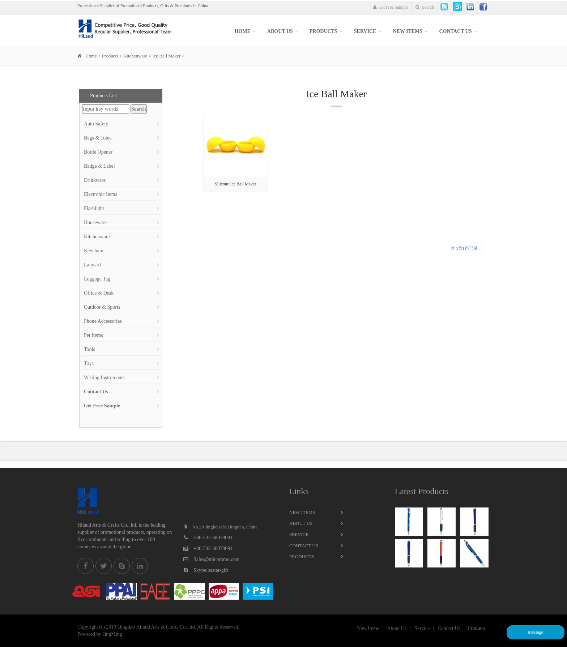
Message (535, 632)
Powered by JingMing (99, 634)
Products (323, 31)
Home (243, 31)
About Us (280, 31)
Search (424, 7)
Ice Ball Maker (166, 56)
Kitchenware (135, 56)
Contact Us (455, 31)
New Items (302, 512)
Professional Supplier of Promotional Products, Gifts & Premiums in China (142, 5)
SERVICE (365, 31)
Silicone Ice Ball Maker (235, 184)
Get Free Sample (390, 7)
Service (298, 534)
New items (408, 31)
